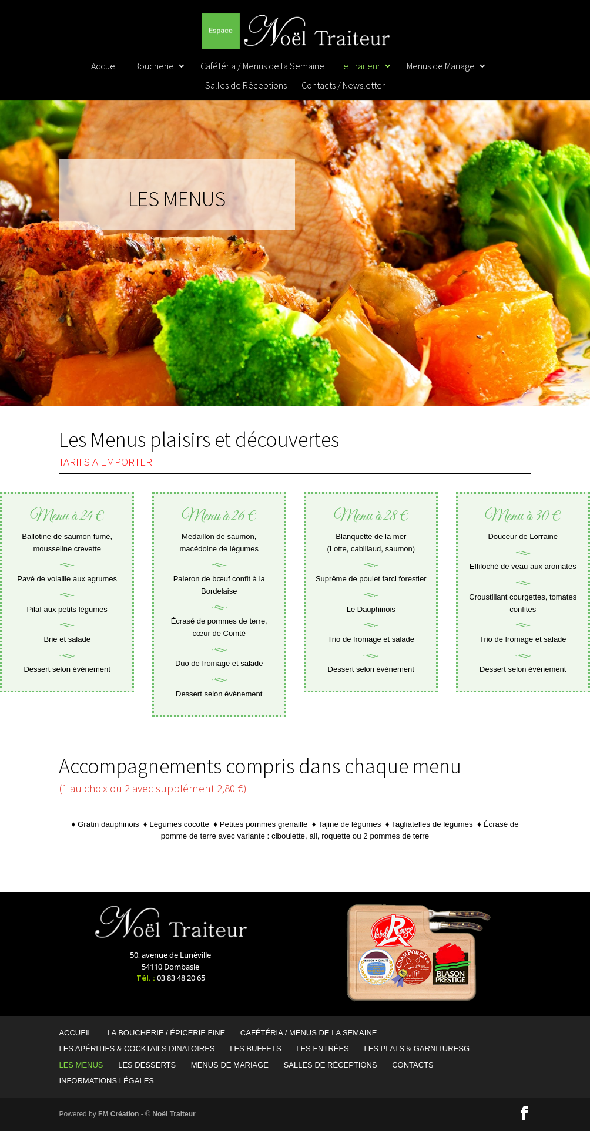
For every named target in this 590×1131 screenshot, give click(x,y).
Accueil (105, 67)
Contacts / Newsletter (343, 86)
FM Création (118, 1114)
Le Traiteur (359, 67)
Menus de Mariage (441, 67)
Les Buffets (255, 1048)
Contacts (413, 1065)
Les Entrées (322, 1048)
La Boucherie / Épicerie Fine (166, 1032)
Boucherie (154, 67)
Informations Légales (106, 1080)
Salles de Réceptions (246, 86)
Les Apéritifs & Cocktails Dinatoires (136, 1048)
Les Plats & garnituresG (417, 1048)
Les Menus (81, 1065)
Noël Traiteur (173, 1114)
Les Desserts (147, 1065)
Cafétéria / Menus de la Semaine (262, 67)
